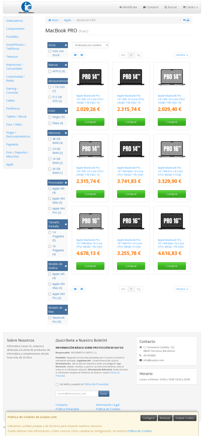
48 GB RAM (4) (55, 141)
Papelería (12, 144)
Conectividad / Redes (15, 78)
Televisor (12, 56)
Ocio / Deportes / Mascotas (17, 154)
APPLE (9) (56, 71)
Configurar (149, 418)
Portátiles (12, 37)
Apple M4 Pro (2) (56, 210)
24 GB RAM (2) (55, 151)
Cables (10, 100)
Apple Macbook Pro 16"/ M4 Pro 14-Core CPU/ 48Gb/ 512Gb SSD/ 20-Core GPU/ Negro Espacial (129, 246)
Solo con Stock (56, 53)
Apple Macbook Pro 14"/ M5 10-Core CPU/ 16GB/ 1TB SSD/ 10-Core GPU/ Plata (171, 101)
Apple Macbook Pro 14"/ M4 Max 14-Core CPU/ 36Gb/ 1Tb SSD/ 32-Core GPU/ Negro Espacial (130, 174)
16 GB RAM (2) (55, 161)
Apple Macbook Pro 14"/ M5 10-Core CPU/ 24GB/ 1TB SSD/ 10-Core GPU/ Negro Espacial (130, 102)
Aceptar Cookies (185, 418)
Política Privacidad (67, 409)
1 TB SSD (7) (56, 89)
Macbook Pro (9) (56, 319)
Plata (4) (55, 123)
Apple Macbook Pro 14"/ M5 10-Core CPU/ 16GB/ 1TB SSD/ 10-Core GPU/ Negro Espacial (89, 102)
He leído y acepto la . (84, 384)
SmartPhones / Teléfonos (16, 46)
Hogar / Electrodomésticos (18, 134)
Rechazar (165, 418)
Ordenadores (14, 21)
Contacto (151, 7)
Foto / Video (14, 124)
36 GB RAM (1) (55, 171)
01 (131, 55)
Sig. (139, 55)
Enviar (103, 393)
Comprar (90, 122)
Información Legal (107, 405)
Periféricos (13, 108)
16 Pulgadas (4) (56, 250)
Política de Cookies (139, 431)
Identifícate (128, 7)
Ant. (123, 55)
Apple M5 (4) (56, 190)
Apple (9, 164)
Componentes (15, 29)
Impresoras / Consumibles (14, 66)
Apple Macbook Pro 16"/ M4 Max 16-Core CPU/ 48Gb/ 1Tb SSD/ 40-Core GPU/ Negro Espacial (171, 246)
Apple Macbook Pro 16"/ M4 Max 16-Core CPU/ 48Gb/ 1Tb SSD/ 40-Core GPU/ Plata (89, 245)
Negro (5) (56, 117)
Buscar (171, 7)
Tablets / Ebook (16, 116)
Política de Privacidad (95, 384)
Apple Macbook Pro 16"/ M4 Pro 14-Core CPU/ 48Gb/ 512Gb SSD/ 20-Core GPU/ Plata (170, 174)
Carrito (190, 7)
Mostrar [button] (182, 55)
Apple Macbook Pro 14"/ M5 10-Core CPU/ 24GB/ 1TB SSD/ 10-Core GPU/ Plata (89, 173)
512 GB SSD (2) (55, 99)
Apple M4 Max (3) (56, 200)
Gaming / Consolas (12, 90)
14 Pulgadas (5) (56, 236)
